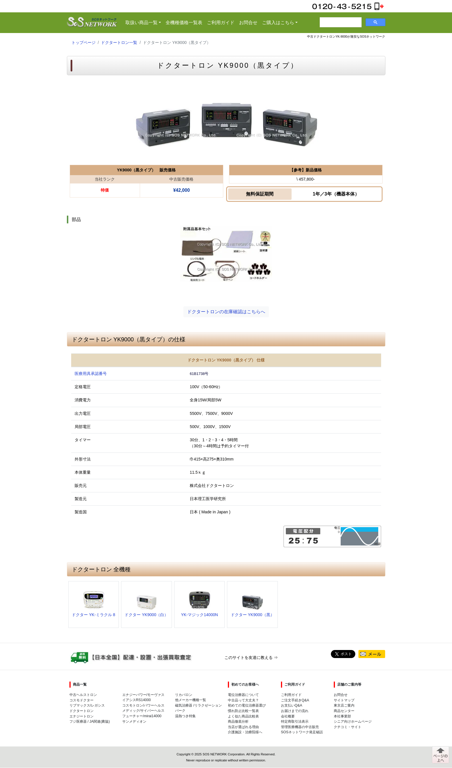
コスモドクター (81, 700)
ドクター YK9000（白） (146, 614)
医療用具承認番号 (91, 373)
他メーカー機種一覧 (190, 700)
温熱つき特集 (185, 716)
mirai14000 (152, 716)
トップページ (83, 42)
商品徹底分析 (238, 721)
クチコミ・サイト (347, 727)
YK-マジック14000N (199, 614)
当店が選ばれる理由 (243, 727)
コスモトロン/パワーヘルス (143, 705)
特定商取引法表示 (295, 721)
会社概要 (288, 716)
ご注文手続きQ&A (295, 700)
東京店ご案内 (344, 705)
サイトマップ (344, 700)
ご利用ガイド (220, 22)
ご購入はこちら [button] (278, 22)
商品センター (344, 711)
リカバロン (183, 695)
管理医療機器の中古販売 (300, 727)
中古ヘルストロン (83, 695)
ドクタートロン (81, 711)
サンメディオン (134, 721)
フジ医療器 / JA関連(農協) (89, 721)
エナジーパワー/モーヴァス (143, 695)
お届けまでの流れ (295, 711)
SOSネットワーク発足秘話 (302, 732)
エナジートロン (81, 716)
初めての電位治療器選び (247, 705)
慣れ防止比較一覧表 (243, 711)
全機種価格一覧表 (184, 22)
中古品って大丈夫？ (243, 700)
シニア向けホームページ (353, 721)
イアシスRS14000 (136, 700)
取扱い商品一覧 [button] (144, 22)
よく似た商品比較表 (243, 716)
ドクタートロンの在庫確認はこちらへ (226, 311)
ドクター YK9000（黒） (252, 614)
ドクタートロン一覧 (119, 42)
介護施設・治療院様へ (245, 732)
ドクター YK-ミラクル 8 (93, 614)
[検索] (340, 22)
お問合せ (248, 22)
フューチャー (132, 716)
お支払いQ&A (291, 705)
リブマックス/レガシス (87, 705)
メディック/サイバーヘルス (143, 711)
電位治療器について (243, 695)
